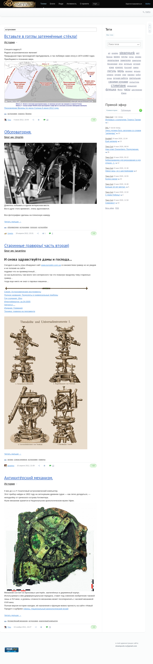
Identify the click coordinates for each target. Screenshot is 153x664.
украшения (132, 86)
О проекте (84, 4)
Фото (119, 89)
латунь (111, 71)
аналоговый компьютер (48, 621)
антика (10, 459)
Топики (43, 4)
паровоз (131, 75)
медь (120, 71)
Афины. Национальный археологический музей (45, 609)
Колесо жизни (111, 179)
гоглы (131, 57)
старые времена (20, 459)
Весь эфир (109, 208)
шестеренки (137, 90)
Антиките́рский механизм (18, 621)
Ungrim (10, 233)
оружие (118, 75)
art (109, 53)
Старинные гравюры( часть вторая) (36, 245)
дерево (138, 57)
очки (124, 75)
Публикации (126, 110)
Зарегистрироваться (134, 4)
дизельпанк (113, 60)
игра (120, 64)
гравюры (41, 459)
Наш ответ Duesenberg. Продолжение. (122, 149)
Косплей (128, 67)
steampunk (127, 53)
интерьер (128, 64)
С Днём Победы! (112, 195)
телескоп (33, 227)
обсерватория (13, 227)
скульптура (134, 82)
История (9, 42)
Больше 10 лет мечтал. (115, 187)
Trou (9, 120)
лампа (135, 67)
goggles (115, 53)
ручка (109, 78)
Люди (60, 4)
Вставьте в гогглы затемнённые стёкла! (40, 36)
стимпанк (118, 85)
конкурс (119, 67)
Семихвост (110, 203)
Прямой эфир (115, 104)
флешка (111, 89)
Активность (71, 4)
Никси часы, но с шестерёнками (119, 171)
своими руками (118, 81)
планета (21, 114)
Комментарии (111, 110)
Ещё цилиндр (111, 141)
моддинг (129, 71)
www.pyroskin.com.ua (51, 265)
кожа (111, 67)
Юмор (124, 93)
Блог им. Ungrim (13, 137)
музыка (137, 71)
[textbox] (124, 44)
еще (95, 4)
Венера (28, 114)
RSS (117, 208)
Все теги (109, 35)
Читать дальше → (12, 221)
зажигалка (125, 60)
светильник (135, 78)
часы (127, 89)
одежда (110, 75)
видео (117, 56)
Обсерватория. (17, 131)
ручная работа (120, 78)
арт (138, 53)
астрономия (12, 114)
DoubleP (108, 138)
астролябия (42, 227)
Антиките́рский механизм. (28, 477)
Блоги (52, 4)
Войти (147, 4)
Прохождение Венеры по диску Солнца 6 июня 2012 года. (31, 108)
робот (138, 75)
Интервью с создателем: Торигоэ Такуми (123, 120)
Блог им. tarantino (15, 250)
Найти (147, 12)
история (136, 64)
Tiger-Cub (109, 117)
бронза (109, 57)
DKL (107, 128)
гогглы (124, 56)
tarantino (11, 466)
